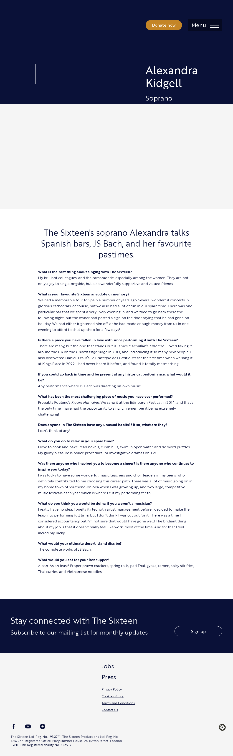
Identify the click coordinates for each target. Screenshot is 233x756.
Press (109, 677)
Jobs (108, 666)
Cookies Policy (113, 696)
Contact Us (110, 709)
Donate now (164, 25)
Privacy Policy (112, 689)
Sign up (198, 631)
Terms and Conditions (118, 703)
